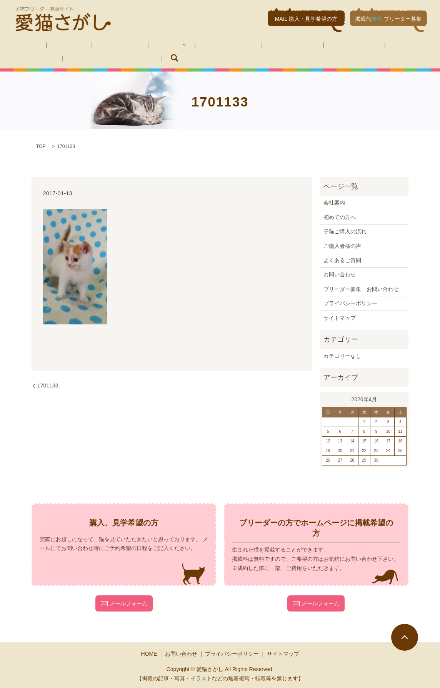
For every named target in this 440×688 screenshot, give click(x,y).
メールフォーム (124, 603)
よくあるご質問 (289, 44)
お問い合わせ (338, 44)
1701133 (47, 385)
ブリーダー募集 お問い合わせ (50, 57)
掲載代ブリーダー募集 (388, 19)
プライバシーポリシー (350, 303)
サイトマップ (339, 317)
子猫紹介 (133, 44)
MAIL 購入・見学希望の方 (306, 19)
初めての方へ (93, 44)
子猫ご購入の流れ (185, 44)
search (107, 57)
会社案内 (53, 44)
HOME (21, 44)
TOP (40, 146)
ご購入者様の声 (239, 44)
